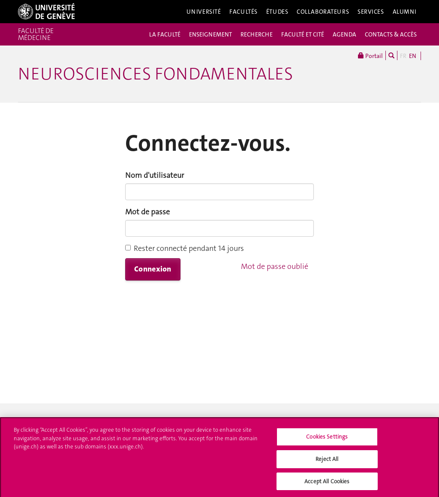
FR (403, 56)
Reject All (327, 461)
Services (371, 11)
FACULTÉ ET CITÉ (302, 34)
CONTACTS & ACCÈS (391, 34)
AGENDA (344, 34)
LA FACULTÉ (164, 34)
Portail (370, 55)
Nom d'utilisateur (154, 175)
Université (203, 11)
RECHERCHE (257, 34)
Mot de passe (147, 212)
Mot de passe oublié (274, 266)
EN (412, 56)
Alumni (405, 11)
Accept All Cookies (326, 484)
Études (277, 11)
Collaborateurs (323, 11)
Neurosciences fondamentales (155, 73)
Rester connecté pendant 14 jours (184, 248)
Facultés (243, 11)
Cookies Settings (327, 439)
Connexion (152, 269)
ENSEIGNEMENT (210, 34)
